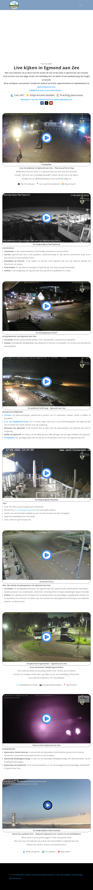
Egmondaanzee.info (46, 87)
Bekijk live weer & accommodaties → (46, 90)
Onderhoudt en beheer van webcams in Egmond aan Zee (35, 875)
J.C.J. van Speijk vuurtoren (24, 510)
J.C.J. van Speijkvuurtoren (16, 421)
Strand (7, 415)
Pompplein (9, 437)
